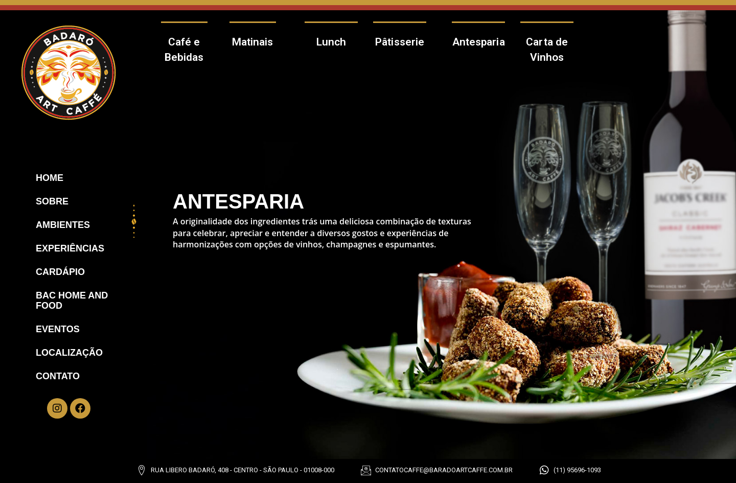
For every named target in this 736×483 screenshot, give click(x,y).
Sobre (52, 201)
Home (49, 178)
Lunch (331, 42)
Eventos (58, 329)
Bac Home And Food (72, 300)
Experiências (70, 248)
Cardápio (60, 272)
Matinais (252, 42)
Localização (69, 353)
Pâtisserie (399, 42)
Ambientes (63, 225)
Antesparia (478, 42)
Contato (58, 376)
